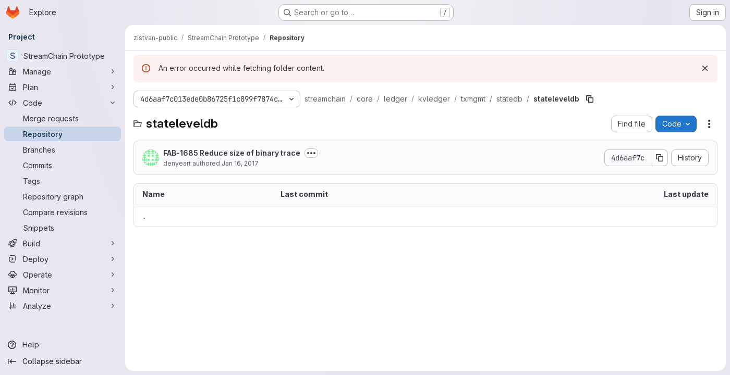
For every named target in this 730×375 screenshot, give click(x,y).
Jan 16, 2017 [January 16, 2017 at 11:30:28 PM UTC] (240, 163)
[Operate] (62, 274)
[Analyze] (62, 305)
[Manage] (62, 71)
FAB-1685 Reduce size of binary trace (231, 152)
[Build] (62, 243)
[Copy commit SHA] (659, 157)
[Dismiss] (705, 68)
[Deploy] (62, 259)
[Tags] (62, 180)
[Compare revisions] (62, 212)
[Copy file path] (589, 99)
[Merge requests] (62, 118)
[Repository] (62, 134)
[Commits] (62, 165)
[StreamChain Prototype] (62, 55)
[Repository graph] (62, 196)
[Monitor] (62, 290)
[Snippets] (62, 227)
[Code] (62, 102)
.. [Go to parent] (143, 215)
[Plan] (62, 87)
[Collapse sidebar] (62, 361)
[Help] (62, 345)
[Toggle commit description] (311, 153)
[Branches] (62, 149)
